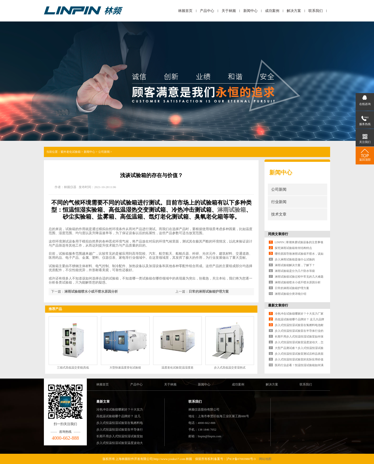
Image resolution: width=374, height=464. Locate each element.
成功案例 (272, 11)
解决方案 (294, 11)
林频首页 (185, 11)
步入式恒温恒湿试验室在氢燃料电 (119, 423)
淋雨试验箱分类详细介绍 (290, 293)
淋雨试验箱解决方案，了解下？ (295, 265)
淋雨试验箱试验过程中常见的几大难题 (299, 276)
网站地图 (265, 459)
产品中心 (207, 11)
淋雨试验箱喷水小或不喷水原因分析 (91, 291)
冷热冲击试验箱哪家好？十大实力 (119, 409)
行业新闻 (278, 202)
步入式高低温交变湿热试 (229, 367)
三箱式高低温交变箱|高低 (73, 367)
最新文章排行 (278, 305)
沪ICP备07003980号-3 (241, 459)
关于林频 (229, 11)
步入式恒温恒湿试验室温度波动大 (119, 443)
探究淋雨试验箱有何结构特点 (293, 248)
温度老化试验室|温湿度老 (177, 367)
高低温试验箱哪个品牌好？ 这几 (118, 416)
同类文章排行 (278, 234)
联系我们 (315, 11)
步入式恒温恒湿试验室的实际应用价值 (299, 359)
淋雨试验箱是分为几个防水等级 (295, 271)
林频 (189, 459)
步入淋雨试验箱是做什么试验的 (295, 259)
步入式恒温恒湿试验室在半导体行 (119, 429)
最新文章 (103, 401)
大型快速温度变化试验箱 (125, 367)
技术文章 (278, 214)
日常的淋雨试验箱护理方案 (209, 291)
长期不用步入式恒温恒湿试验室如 (119, 436)
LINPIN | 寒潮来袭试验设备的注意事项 (299, 242)
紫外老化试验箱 (71, 151)
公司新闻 (104, 151)
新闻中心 (250, 11)
